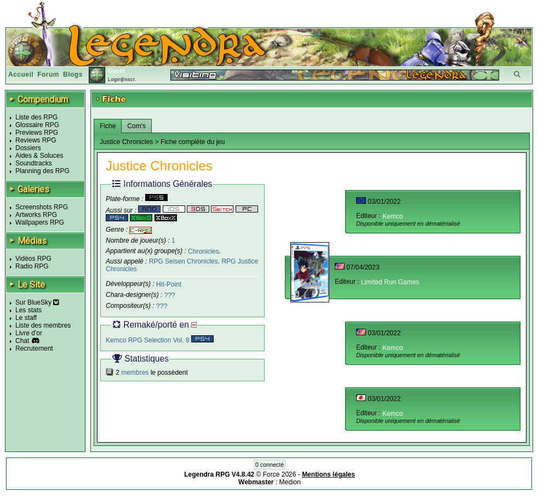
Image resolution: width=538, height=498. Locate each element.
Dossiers (28, 148)
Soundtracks (33, 163)
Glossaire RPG (37, 125)
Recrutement (34, 348)
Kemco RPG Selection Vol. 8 (160, 340)
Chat (22, 341)
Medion (290, 482)
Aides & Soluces (39, 155)
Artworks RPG (36, 215)
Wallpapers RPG (39, 222)
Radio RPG (32, 266)
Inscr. (129, 79)
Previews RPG (36, 132)
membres (134, 372)
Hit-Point (168, 284)
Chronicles (203, 251)
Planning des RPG (42, 171)
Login (115, 79)
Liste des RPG (36, 117)
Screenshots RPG (41, 207)
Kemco (392, 216)
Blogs (73, 74)
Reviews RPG (35, 140)
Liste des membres (43, 325)
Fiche (108, 126)
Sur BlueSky (37, 302)
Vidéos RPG (33, 258)
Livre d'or (28, 333)
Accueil (20, 74)
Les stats (28, 310)
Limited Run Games (390, 282)
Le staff (26, 318)
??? (169, 295)
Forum (48, 74)
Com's (136, 126)
